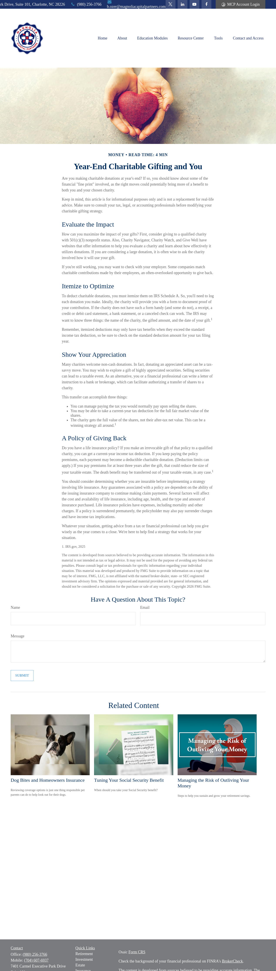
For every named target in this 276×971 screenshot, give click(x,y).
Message (17, 636)
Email (145, 607)
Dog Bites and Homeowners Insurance (48, 780)
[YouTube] (194, 4)
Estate (80, 965)
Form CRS (136, 952)
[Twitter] (170, 4)
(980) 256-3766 (86, 4)
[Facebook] (206, 4)
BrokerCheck (232, 961)
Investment (84, 959)
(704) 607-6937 (36, 960)
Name (15, 607)
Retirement (84, 954)
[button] (102, 38)
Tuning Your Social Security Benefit (129, 780)
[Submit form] (22, 675)
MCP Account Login (240, 4)
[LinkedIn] (182, 4)
